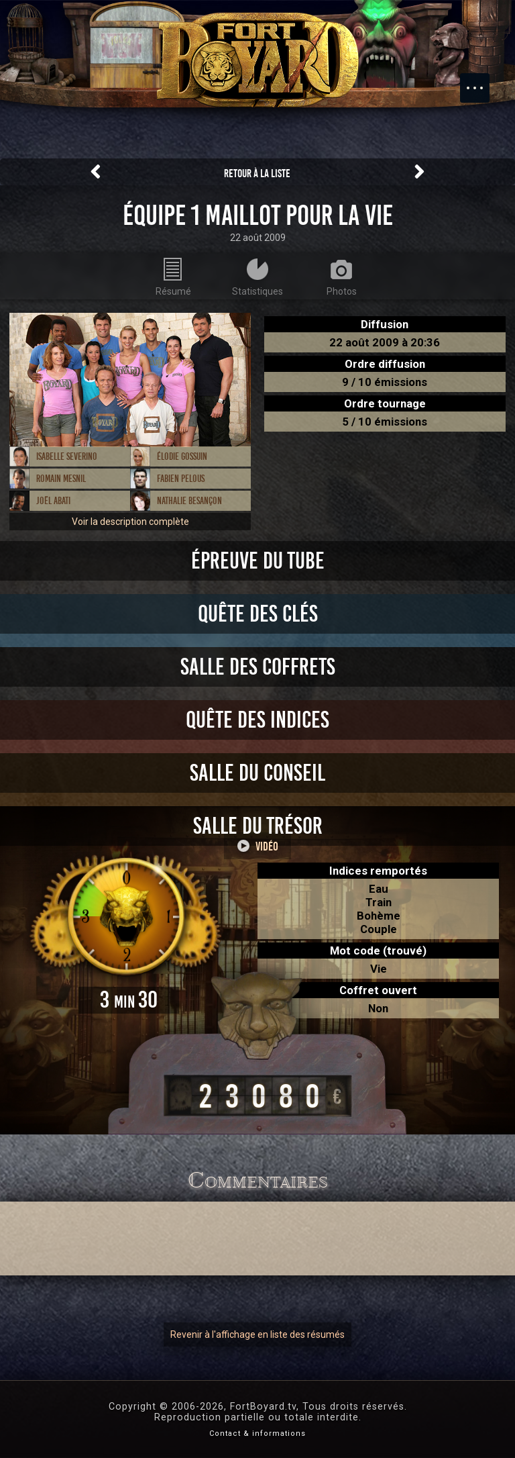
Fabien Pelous (181, 478)
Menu (481, 81)
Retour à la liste (257, 173)
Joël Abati (53, 500)
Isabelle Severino (66, 456)
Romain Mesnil (61, 478)
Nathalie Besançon (189, 500)
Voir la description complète (130, 521)
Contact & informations (257, 1433)
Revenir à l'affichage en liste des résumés (257, 1334)
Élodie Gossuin (182, 456)
